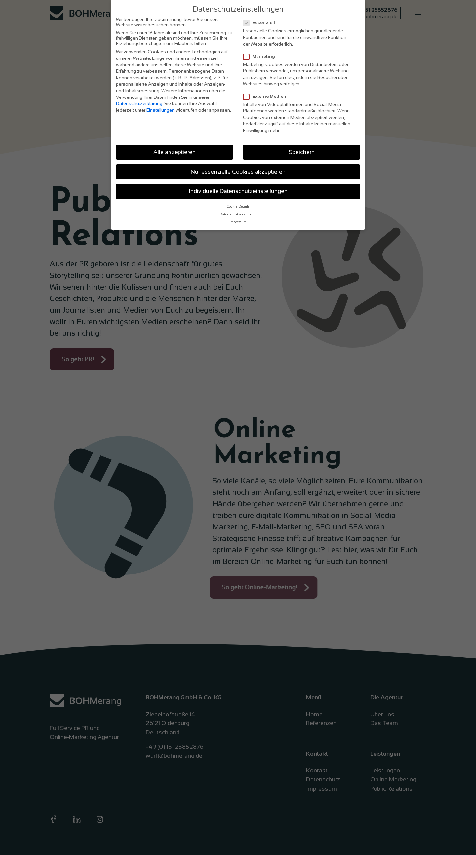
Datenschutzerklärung (139, 103)
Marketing (261, 56)
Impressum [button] (238, 222)
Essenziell (261, 22)
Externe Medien (267, 96)
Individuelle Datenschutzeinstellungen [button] (238, 191)
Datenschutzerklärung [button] (238, 214)
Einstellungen (160, 110)
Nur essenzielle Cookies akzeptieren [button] (238, 171)
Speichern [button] (302, 152)
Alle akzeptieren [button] (174, 152)
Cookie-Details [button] (238, 206)
